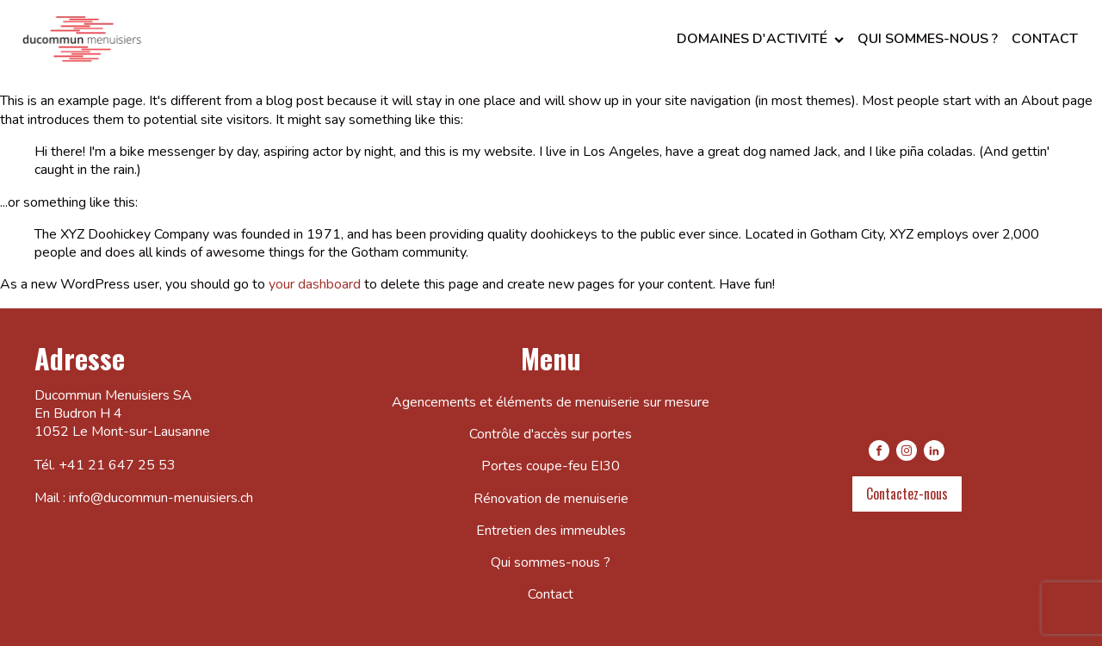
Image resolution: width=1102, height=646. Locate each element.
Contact (1045, 39)
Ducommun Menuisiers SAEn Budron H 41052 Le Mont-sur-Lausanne (122, 414)
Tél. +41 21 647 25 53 (105, 466)
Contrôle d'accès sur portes (550, 434)
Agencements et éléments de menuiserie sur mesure (550, 402)
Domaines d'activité (760, 39)
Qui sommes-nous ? (927, 39)
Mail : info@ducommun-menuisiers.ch (143, 498)
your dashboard (315, 284)
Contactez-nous (907, 493)
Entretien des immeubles (551, 530)
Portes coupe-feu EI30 (550, 466)
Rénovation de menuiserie (551, 498)
